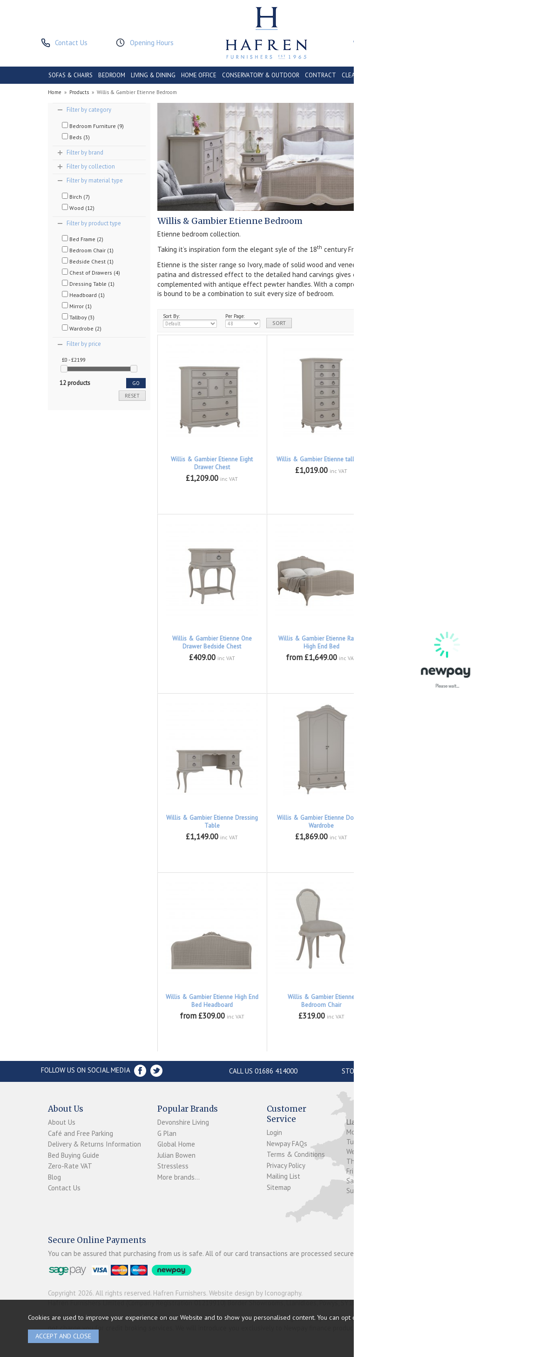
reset (132, 395)
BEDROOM (111, 75)
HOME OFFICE (198, 75)
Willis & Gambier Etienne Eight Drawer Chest (212, 463)
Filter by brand (85, 152)
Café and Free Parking (80, 1133)
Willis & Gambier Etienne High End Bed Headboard (212, 1001)
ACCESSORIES (438, 75)
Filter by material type (95, 180)
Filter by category (89, 110)
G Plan (166, 1133)
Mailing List (283, 1176)
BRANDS (473, 75)
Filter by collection (91, 166)
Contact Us (64, 1187)
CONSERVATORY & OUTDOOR (260, 75)
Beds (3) (76, 137)
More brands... (178, 1177)
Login (274, 1132)
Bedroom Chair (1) (88, 250)
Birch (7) (76, 196)
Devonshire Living (183, 1122)
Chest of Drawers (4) (91, 272)
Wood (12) (78, 207)
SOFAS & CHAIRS (70, 75)
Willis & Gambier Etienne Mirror (431, 997)
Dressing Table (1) (88, 283)
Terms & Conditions (296, 1154)
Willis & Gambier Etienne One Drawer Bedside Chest (212, 642)
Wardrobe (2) (81, 328)
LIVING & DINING (153, 75)
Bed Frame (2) (82, 239)
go (136, 383)
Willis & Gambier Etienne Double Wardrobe (321, 822)
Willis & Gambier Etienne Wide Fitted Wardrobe (431, 822)
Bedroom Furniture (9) (93, 125)
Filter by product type (94, 223)
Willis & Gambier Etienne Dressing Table (212, 822)
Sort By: (190, 320)
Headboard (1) (83, 294)
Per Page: (243, 320)
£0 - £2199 (73, 359)
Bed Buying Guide (73, 1155)
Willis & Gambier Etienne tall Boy (321, 459)
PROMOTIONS (397, 75)
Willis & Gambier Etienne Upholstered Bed (430, 642)
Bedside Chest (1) (88, 261)
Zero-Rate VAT (70, 1165)
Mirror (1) (77, 306)
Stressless (173, 1165)
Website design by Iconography (255, 1293)
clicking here (462, 1317)
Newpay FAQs (287, 1143)
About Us (61, 1122)
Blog (54, 1177)
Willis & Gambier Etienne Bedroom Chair (321, 1001)
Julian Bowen (176, 1155)
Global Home (176, 1144)
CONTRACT (320, 75)
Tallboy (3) (78, 317)
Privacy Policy (286, 1165)
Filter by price (84, 344)
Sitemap (279, 1187)
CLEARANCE (357, 75)
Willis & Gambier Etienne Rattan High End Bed (321, 642)
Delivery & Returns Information (94, 1144)
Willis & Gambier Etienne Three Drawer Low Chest (430, 463)
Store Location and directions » (398, 1071)
